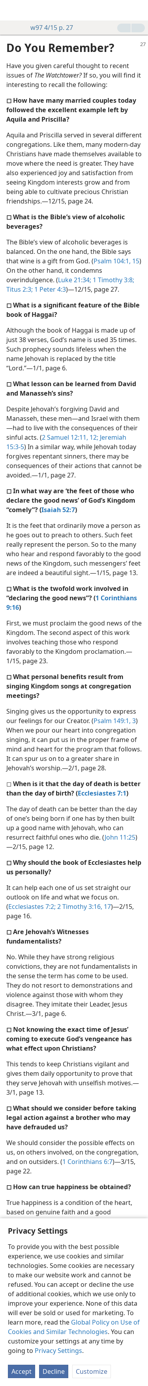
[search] (138, 10)
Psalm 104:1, (112, 261)
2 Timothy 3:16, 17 (83, 906)
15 (135, 261)
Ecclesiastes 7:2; (32, 906)
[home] (12, 10)
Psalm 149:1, (112, 720)
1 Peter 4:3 (49, 289)
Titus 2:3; (19, 289)
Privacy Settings (58, 1350)
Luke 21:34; (74, 280)
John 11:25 (120, 837)
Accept (21, 1371)
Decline (54, 1371)
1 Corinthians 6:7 (87, 1161)
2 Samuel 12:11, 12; (70, 437)
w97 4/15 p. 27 (47, 27)
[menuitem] (12, 10)
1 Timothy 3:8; (112, 280)
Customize (91, 1371)
